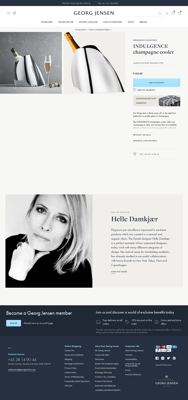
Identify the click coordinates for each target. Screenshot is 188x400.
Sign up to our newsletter (108, 3)
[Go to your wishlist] (173, 13)
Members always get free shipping (76, 3)
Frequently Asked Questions (77, 381)
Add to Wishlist (146, 90)
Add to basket (156, 83)
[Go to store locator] (8, 13)
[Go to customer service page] (14, 13)
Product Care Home (103, 381)
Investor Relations (133, 375)
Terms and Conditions (74, 355)
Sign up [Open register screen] (13, 323)
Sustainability (131, 359)
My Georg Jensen (102, 351)
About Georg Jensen (134, 351)
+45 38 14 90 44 (22, 359)
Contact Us (69, 351)
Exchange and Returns (74, 364)
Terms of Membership (74, 377)
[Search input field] (144, 13)
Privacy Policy (71, 368)
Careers (128, 355)
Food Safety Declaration (105, 368)
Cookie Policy (71, 373)
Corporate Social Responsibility (132, 365)
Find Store (99, 359)
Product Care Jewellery (105, 377)
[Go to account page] (167, 13)
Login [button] (50, 323)
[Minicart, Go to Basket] (179, 13)
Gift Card (68, 386)
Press (127, 370)
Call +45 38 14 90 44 (146, 154)
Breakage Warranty (103, 373)
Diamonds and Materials (105, 386)
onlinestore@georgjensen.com (22, 369)
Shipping (68, 359)
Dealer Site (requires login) (107, 364)
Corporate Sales (102, 355)
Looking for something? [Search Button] (160, 13)
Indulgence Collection (145, 40)
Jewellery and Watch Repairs (107, 390)
